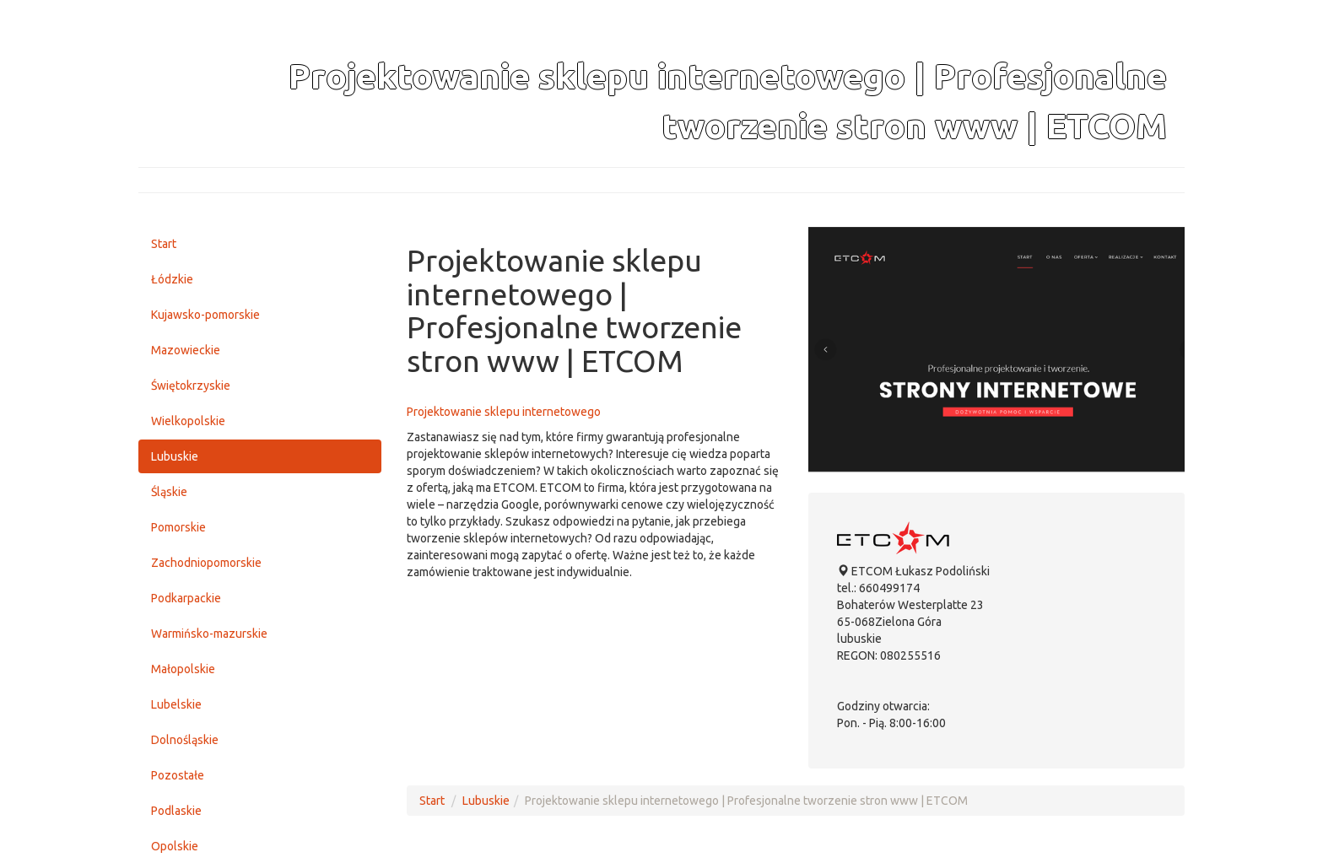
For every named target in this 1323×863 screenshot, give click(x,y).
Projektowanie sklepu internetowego (504, 411)
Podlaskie (176, 810)
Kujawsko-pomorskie (205, 314)
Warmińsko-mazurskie (209, 633)
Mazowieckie (185, 350)
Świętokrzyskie (190, 385)
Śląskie (169, 492)
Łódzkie (172, 279)
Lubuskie (174, 456)
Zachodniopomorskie (206, 562)
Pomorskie (178, 527)
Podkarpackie (186, 598)
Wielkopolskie (188, 421)
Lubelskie (176, 704)
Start (163, 244)
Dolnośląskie (185, 740)
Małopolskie (183, 669)
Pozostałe (177, 775)
